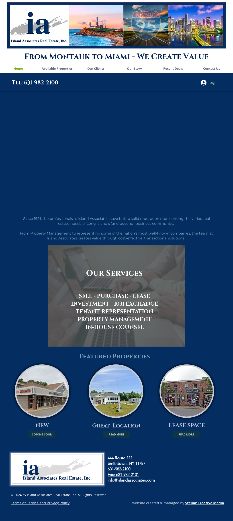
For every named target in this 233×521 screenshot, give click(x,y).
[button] (42, 434)
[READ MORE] (116, 434)
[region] (116, 296)
